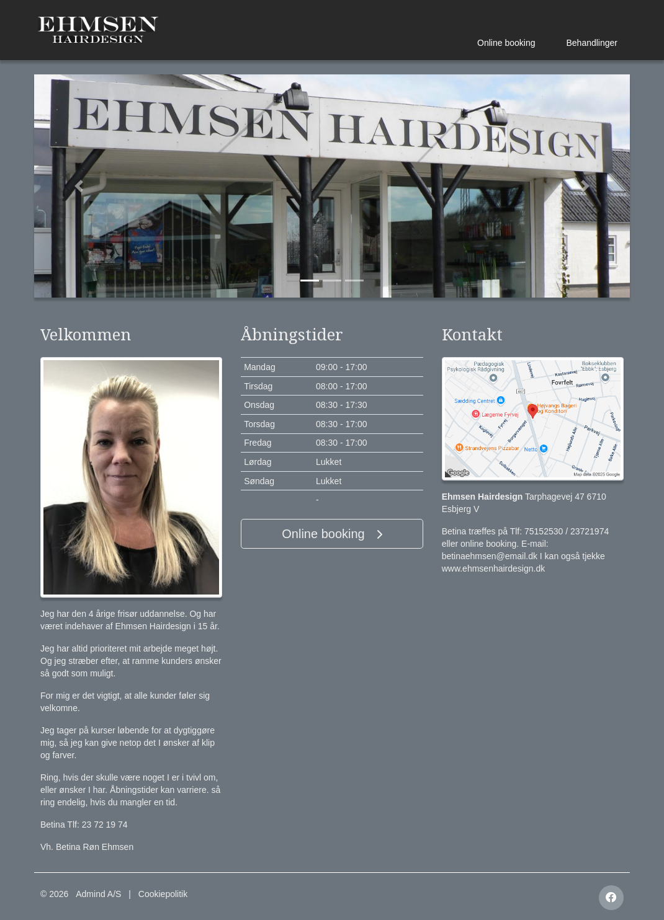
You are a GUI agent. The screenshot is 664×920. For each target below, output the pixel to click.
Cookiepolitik (162, 894)
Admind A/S (98, 894)
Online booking (506, 43)
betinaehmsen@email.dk (489, 556)
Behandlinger (591, 43)
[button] (78, 186)
